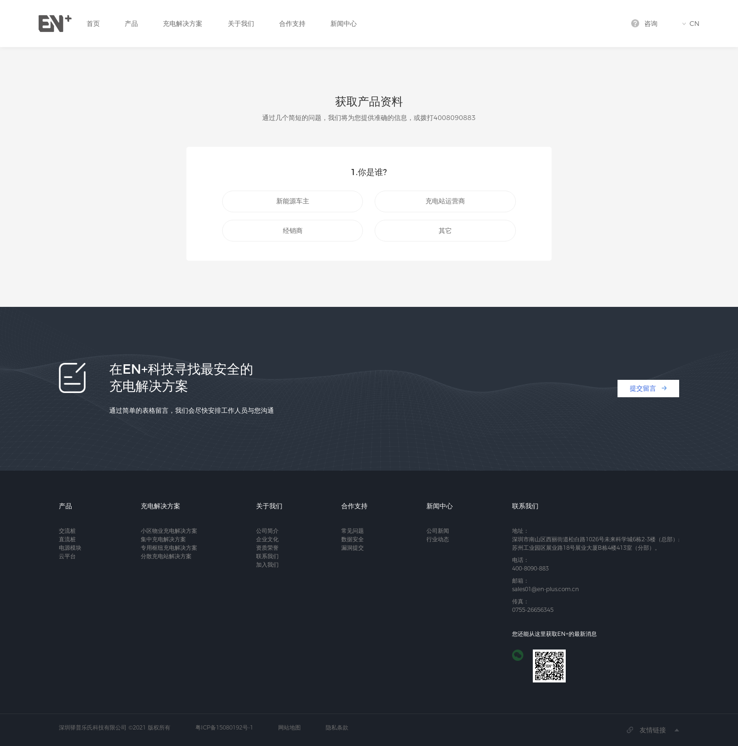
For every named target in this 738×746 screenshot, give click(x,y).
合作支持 (292, 23)
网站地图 (289, 727)
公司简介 (267, 530)
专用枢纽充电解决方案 (169, 547)
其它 (445, 230)
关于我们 (241, 23)
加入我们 (267, 564)
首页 (93, 23)
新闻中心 (343, 23)
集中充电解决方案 (163, 539)
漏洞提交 (352, 547)
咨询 (651, 23)
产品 (131, 23)
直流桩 (67, 539)
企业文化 (267, 539)
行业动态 (437, 539)
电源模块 (70, 547)
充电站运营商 (445, 201)
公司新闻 (437, 530)
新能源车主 (292, 201)
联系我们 (267, 556)
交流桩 (67, 530)
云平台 (67, 556)
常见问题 (352, 530)
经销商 (293, 230)
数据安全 (352, 539)
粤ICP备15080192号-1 (224, 727)
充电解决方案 (182, 23)
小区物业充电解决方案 (169, 530)
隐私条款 (337, 727)
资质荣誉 (267, 547)
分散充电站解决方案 (166, 556)
